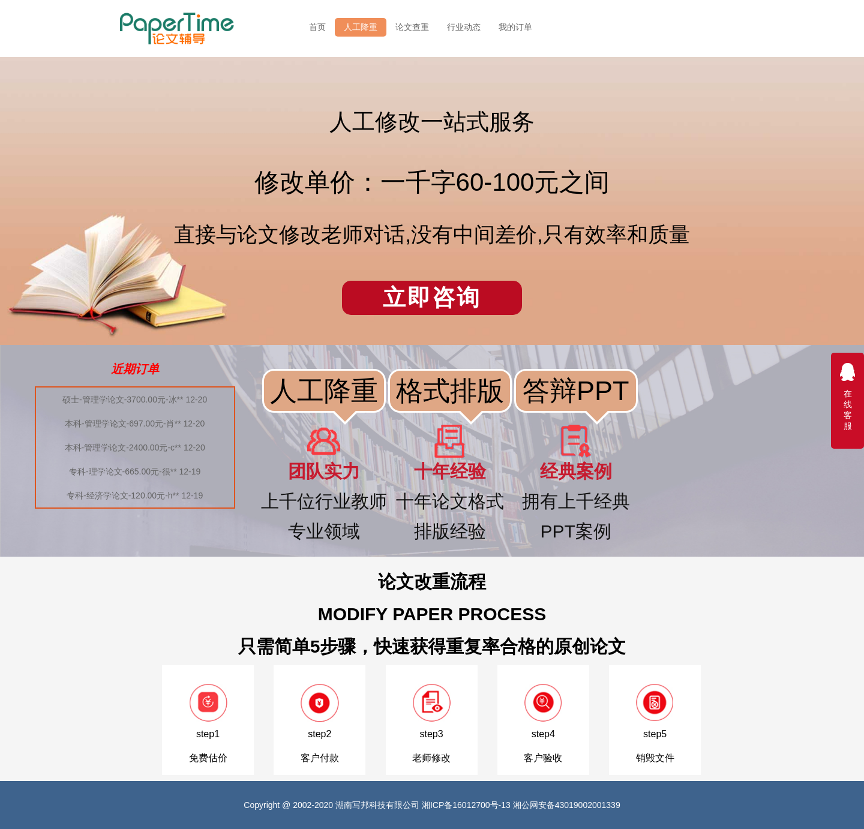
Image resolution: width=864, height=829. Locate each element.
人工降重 (360, 27)
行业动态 (464, 27)
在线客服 (848, 396)
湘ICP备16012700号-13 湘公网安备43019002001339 (521, 805)
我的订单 (515, 27)
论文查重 (412, 27)
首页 (317, 27)
